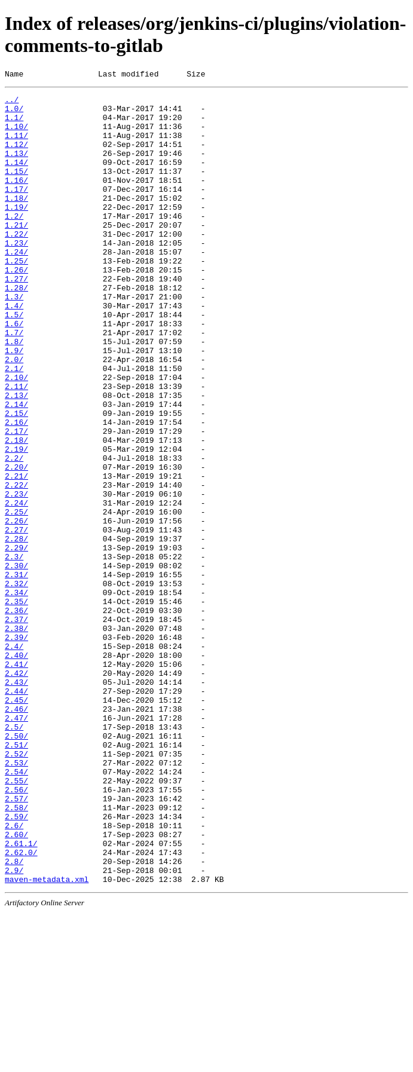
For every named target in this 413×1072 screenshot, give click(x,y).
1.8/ (14, 393)
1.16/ (16, 199)
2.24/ (16, 586)
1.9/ (14, 404)
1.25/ (16, 296)
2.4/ (14, 759)
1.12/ (16, 156)
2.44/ (16, 812)
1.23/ (16, 274)
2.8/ (14, 1017)
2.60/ (16, 984)
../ (12, 102)
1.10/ (16, 135)
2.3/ (14, 651)
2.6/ (14, 974)
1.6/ (14, 371)
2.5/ (14, 855)
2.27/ (16, 619)
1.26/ (16, 307)
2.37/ (16, 726)
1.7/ (14, 382)
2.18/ (16, 511)
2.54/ (16, 909)
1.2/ (14, 242)
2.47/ (16, 845)
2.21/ (16, 554)
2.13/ (16, 457)
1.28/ (16, 328)
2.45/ (16, 823)
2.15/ (16, 479)
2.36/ (16, 715)
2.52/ (16, 888)
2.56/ (16, 931)
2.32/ (16, 683)
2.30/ (16, 662)
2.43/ (16, 802)
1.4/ (14, 350)
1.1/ (14, 124)
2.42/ (16, 791)
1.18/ (16, 221)
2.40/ (16, 769)
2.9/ (14, 1027)
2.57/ (16, 941)
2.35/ (16, 705)
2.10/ (16, 436)
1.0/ (14, 113)
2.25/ (16, 597)
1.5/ (14, 361)
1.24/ (16, 285)
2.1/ (14, 425)
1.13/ (16, 167)
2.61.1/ (21, 995)
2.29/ (16, 640)
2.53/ (16, 898)
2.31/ (16, 672)
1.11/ (16, 145)
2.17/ (16, 500)
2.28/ (16, 629)
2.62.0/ (21, 1006)
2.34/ (16, 694)
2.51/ (16, 877)
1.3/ (14, 339)
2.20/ (16, 543)
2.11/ (16, 447)
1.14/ (16, 178)
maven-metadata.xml (46, 1038)
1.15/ (16, 188)
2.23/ (16, 576)
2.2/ (14, 533)
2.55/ (16, 920)
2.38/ (16, 737)
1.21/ (16, 253)
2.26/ (16, 608)
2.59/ (16, 963)
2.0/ (14, 414)
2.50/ (16, 866)
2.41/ (16, 780)
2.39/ (16, 748)
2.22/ (16, 565)
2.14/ (16, 468)
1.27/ (16, 318)
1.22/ (16, 264)
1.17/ (16, 210)
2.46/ (16, 834)
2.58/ (16, 952)
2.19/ (16, 522)
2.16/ (16, 490)
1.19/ (16, 231)
